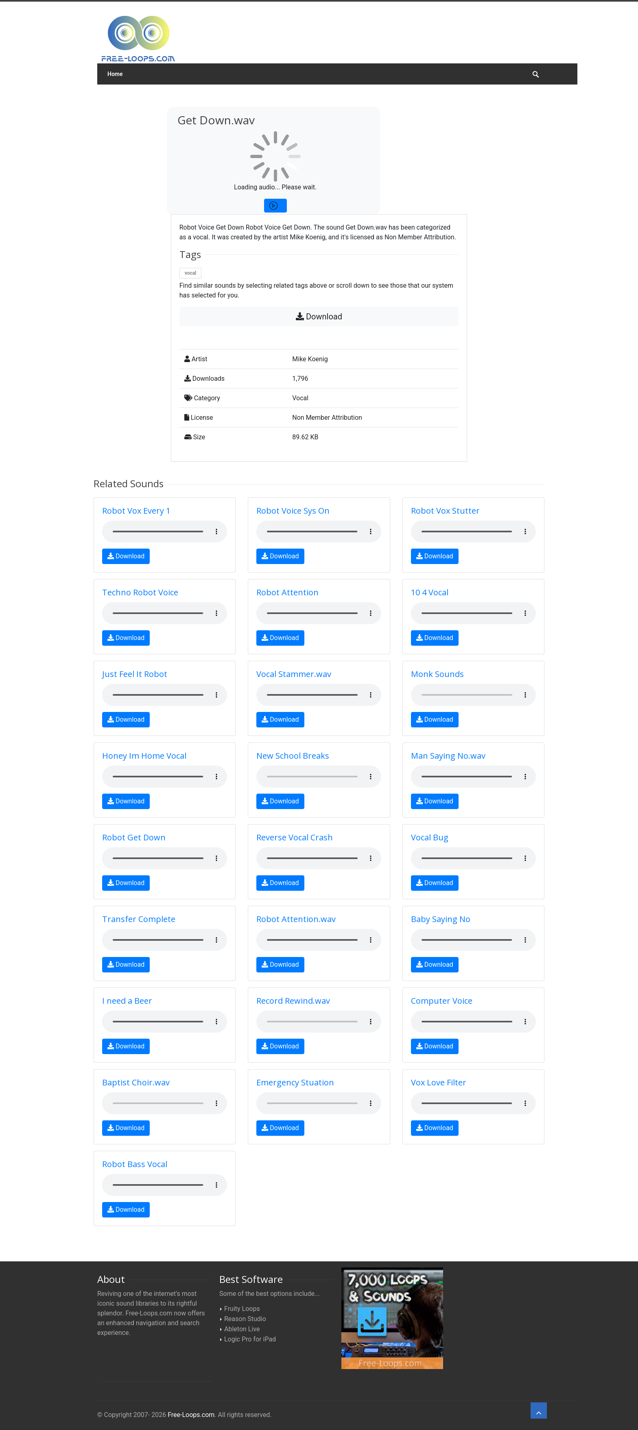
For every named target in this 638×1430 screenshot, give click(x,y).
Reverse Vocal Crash (294, 837)
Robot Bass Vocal (134, 1164)
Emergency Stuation (295, 1082)
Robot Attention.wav (296, 919)
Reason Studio (245, 1319)
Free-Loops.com (191, 1415)
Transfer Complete (138, 919)
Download (319, 316)
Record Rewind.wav (293, 1000)
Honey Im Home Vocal (144, 755)
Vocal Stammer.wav (293, 673)
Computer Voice (441, 1000)
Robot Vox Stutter (445, 510)
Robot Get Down (134, 837)
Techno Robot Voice (140, 592)
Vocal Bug (429, 837)
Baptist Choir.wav (136, 1082)
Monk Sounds (437, 673)
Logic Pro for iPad (250, 1339)
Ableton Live (242, 1329)
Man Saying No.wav (448, 755)
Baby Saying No (440, 919)
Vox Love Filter (438, 1082)
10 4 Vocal (429, 592)
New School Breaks (292, 755)
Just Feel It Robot (134, 673)
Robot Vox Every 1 (136, 510)
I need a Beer (127, 1000)
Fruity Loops (242, 1309)
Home (115, 74)
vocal (191, 273)
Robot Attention (287, 592)
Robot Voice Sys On (293, 510)
